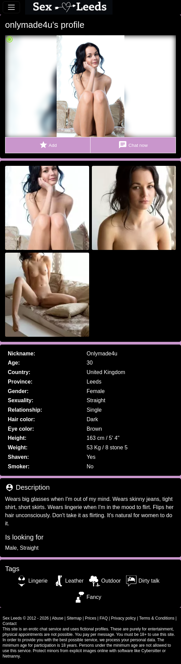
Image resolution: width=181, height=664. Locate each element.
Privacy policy (123, 618)
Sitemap (74, 618)
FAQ (104, 618)
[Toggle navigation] (11, 7)
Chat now (132, 145)
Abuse (57, 618)
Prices (90, 618)
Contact (10, 623)
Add (48, 145)
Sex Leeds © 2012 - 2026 (26, 618)
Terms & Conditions (156, 618)
